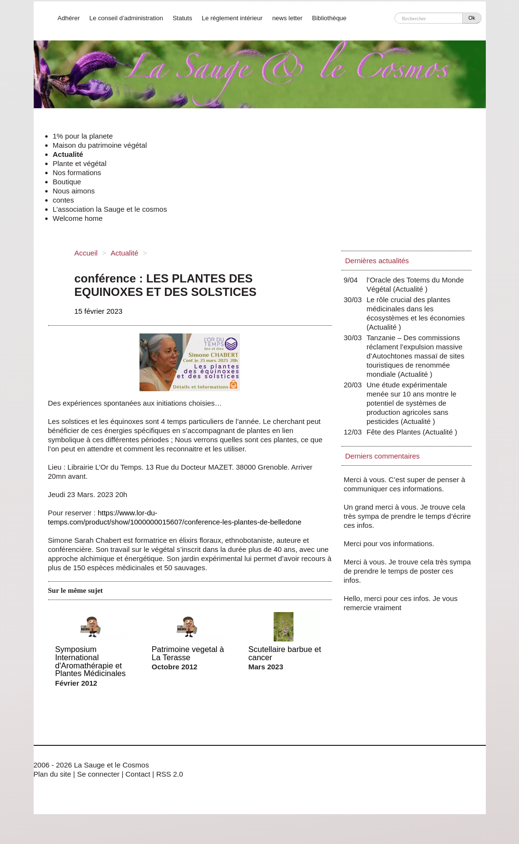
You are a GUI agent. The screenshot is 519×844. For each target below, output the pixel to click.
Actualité (68, 154)
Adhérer (69, 18)
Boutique (67, 182)
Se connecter (98, 774)
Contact (138, 774)
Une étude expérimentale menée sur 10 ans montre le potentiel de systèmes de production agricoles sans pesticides (411, 403)
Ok (471, 18)
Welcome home (78, 218)
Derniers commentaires (382, 456)
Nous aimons (74, 191)
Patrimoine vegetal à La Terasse (188, 653)
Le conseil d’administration (126, 18)
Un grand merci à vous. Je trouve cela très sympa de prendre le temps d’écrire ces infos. (407, 516)
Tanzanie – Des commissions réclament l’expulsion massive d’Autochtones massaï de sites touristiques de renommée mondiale (415, 355)
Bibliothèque (329, 18)
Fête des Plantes (396, 432)
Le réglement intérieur (232, 18)
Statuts (182, 18)
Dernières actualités (377, 260)
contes (63, 200)
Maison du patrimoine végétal (100, 145)
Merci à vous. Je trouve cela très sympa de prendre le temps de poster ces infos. (407, 571)
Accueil (86, 253)
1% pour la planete (83, 136)
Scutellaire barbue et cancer (284, 653)
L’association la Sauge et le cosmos (110, 209)
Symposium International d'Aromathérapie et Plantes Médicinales (90, 661)
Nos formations (77, 172)
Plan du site (52, 774)
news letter (287, 18)
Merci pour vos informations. (389, 543)
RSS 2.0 (169, 774)
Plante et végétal (80, 163)
